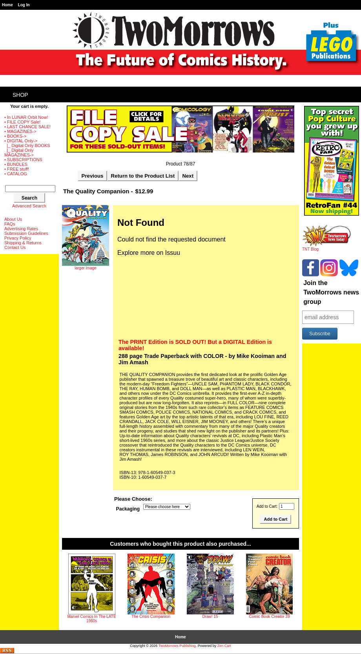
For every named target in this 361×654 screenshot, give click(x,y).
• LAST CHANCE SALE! (27, 126)
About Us (13, 219)
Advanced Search (29, 205)
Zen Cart (224, 646)
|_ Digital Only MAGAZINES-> (19, 152)
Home (7, 5)
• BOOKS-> (15, 136)
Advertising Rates (21, 228)
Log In (24, 5)
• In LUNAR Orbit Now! (26, 117)
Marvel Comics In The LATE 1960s (91, 618)
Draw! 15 (210, 616)
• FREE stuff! (16, 169)
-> (20, 140)
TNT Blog (326, 247)
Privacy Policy (17, 238)
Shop (20, 95)
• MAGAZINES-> (20, 131)
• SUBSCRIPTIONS (23, 159)
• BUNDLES (15, 164)
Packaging (128, 509)
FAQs (9, 224)
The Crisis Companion (150, 616)
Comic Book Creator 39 (269, 616)
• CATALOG (15, 173)
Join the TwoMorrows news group (331, 292)
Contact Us (15, 247)
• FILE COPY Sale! (22, 122)
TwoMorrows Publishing (177, 646)
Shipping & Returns (23, 242)
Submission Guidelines (26, 233)
